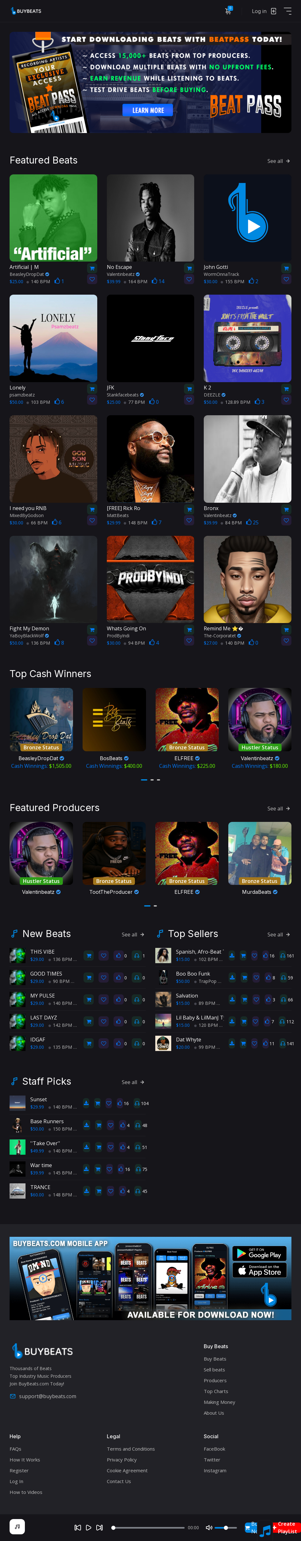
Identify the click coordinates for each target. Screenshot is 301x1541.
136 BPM (38, 643)
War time (41, 1165)
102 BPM (206, 959)
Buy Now (253, 1528)
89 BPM (204, 1003)
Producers (215, 1380)
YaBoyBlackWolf (29, 636)
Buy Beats (215, 1358)
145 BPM (60, 1173)
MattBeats (118, 515)
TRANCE (40, 1187)
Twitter (212, 1459)
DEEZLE (214, 395)
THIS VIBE (42, 951)
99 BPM (204, 1047)
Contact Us (119, 1481)
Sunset (38, 1099)
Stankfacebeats (125, 395)
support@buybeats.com (43, 1396)
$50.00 (183, 981)
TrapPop (205, 981)
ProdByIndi (118, 636)
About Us (214, 1413)
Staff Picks (46, 1081)
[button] (144, 780)
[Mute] (209, 1527)
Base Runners (47, 1121)
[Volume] (226, 1528)
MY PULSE (42, 995)
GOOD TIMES (46, 973)
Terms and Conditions (131, 1449)
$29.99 (37, 1107)
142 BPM (60, 1025)
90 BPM (59, 981)
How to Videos (26, 1492)
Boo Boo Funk (193, 973)
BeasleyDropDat (29, 274)
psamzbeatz (22, 395)
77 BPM (134, 402)
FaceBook (214, 1449)
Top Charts (216, 1391)
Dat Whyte (188, 1039)
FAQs (15, 1449)
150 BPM (60, 1129)
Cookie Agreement (127, 1470)
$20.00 (183, 1047)
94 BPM (134, 643)
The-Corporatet (222, 636)
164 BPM (135, 281)
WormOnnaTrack (221, 274)
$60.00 (37, 1195)
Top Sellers (193, 933)
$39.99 (37, 1173)
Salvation (187, 995)
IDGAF (37, 1039)
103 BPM (38, 402)
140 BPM (38, 281)
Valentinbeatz (123, 274)
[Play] (88, 1527)
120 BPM (206, 1025)
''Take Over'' (45, 1143)
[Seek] (148, 1528)
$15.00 (183, 959)
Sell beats (214, 1369)
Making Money (219, 1402)
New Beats (46, 933)
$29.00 (37, 959)
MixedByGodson (27, 515)
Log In (16, 1481)
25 (252, 522)
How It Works (25, 1459)
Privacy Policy (122, 1459)
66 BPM (37, 523)
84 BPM (231, 523)
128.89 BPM (235, 402)
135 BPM (60, 1047)
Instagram (215, 1470)
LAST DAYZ (43, 1017)
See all (279, 161)
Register (19, 1470)
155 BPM (232, 281)
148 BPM (135, 523)
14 (158, 281)
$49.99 (37, 1151)
